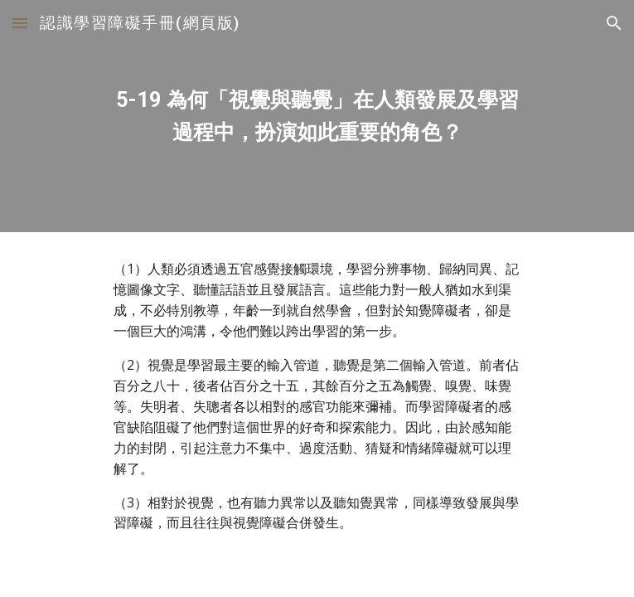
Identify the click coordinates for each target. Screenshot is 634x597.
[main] (317, 116)
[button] (20, 23)
